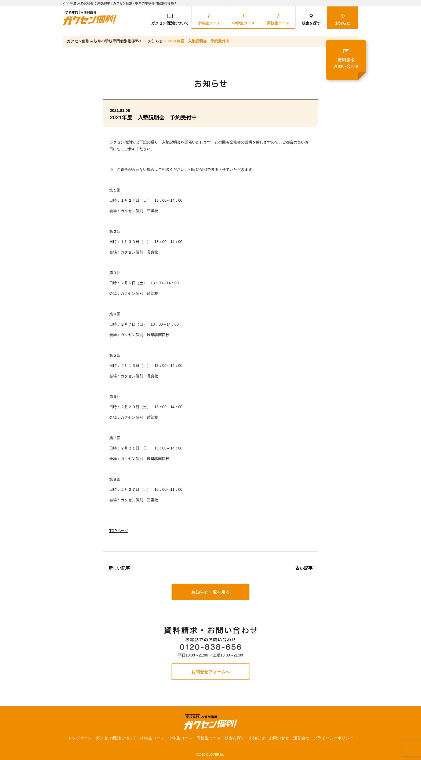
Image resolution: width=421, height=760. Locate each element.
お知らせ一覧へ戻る (210, 592)
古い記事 (304, 568)
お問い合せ (279, 738)
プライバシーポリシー (333, 738)
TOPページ (118, 531)
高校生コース (278, 19)
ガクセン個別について (170, 19)
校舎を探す (311, 19)
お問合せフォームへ (210, 672)
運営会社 (301, 738)
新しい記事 (119, 568)
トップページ (80, 738)
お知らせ (342, 19)
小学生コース (209, 19)
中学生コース (243, 19)
